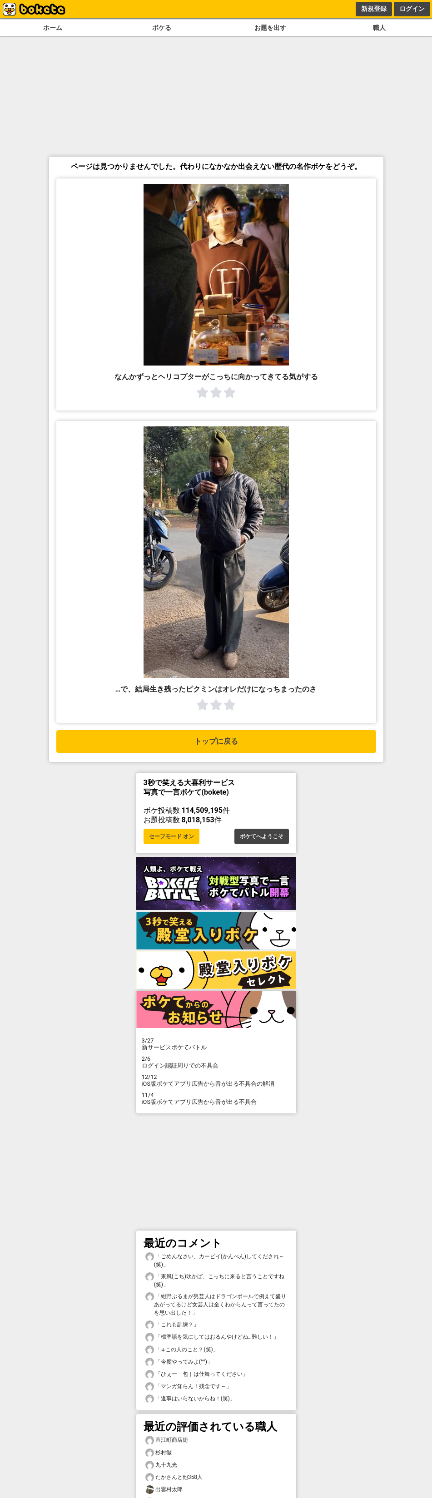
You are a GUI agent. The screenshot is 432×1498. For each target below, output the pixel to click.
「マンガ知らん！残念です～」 (188, 1386)
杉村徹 (158, 1453)
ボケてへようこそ (261, 836)
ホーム (52, 28)
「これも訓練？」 (172, 1324)
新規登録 (374, 8)
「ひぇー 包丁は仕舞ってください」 (196, 1374)
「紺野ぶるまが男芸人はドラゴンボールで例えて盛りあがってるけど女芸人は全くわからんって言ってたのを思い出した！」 (215, 1304)
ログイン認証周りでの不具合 (216, 1062)
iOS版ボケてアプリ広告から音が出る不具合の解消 (216, 1080)
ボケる (161, 28)
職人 (379, 28)
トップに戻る (216, 741)
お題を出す (270, 28)
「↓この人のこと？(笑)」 (181, 1349)
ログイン (412, 8)
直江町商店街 (166, 1440)
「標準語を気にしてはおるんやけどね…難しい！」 (212, 1337)
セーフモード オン (171, 836)
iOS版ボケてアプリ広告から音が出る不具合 (216, 1098)
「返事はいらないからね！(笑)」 (190, 1398)
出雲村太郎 (164, 1489)
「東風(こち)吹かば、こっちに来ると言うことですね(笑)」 (214, 1280)
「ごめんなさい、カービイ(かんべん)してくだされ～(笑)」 (214, 1260)
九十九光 (161, 1465)
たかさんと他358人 (174, 1477)
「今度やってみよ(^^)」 (179, 1362)
